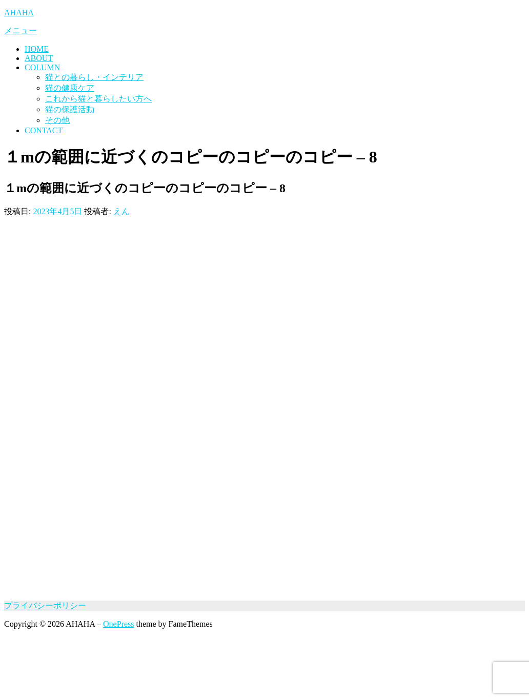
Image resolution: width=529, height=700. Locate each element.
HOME (37, 49)
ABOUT (39, 58)
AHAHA (19, 12)
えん (121, 211)
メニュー (20, 30)
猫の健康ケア (69, 88)
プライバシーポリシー (45, 605)
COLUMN (42, 67)
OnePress (118, 624)
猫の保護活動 (69, 109)
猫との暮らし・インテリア (94, 77)
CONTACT (44, 130)
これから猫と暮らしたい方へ (98, 98)
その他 (57, 120)
